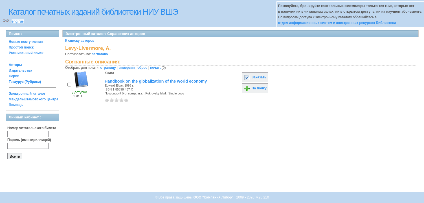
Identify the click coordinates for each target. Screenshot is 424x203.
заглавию (100, 54)
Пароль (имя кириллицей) (29, 140)
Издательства (20, 70)
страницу (108, 68)
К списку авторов (80, 41)
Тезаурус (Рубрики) (25, 82)
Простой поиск (21, 47)
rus (21, 21)
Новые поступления (26, 42)
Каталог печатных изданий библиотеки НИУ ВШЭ (93, 11)
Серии (14, 76)
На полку (255, 88)
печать (156, 68)
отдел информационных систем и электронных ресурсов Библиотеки (337, 23)
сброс (142, 68)
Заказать (255, 77)
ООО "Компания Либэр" (214, 197)
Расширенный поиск (26, 53)
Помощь (16, 105)
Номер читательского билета (31, 128)
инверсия (127, 68)
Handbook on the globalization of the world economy (156, 81)
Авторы (15, 65)
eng (14, 21)
